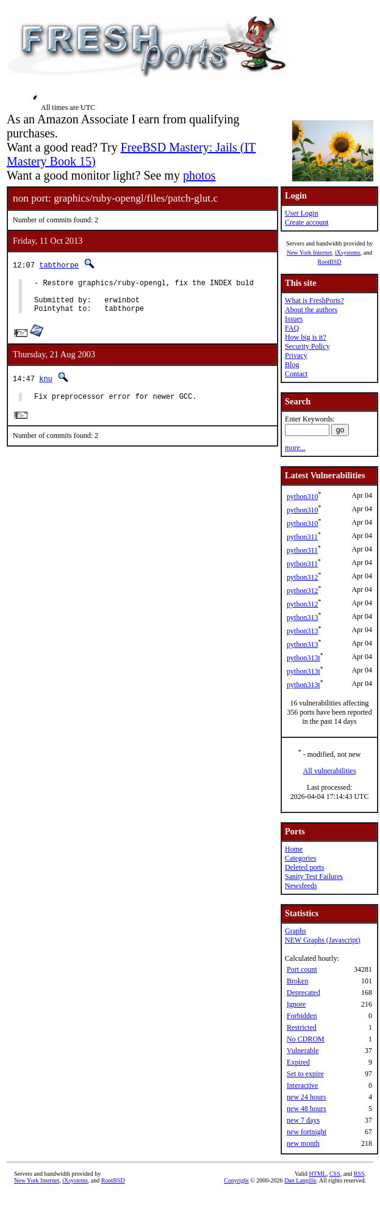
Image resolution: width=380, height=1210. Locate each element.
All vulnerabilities (329, 771)
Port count (302, 969)
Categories (300, 858)
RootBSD (330, 261)
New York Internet (309, 252)
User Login (301, 213)
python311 (302, 537)
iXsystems (347, 252)
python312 (302, 577)
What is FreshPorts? (314, 300)
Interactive (302, 1085)
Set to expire (305, 1074)
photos (199, 175)
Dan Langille (300, 1180)
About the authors (311, 309)
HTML (317, 1173)
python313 (302, 617)
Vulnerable (303, 1050)
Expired (298, 1062)
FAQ (292, 328)
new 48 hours (306, 1108)
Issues (294, 319)
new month (303, 1143)
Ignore (296, 1004)
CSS (334, 1173)
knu (45, 386)
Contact (296, 374)
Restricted (302, 1027)
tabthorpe (59, 265)
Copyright (236, 1180)
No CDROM (305, 1039)
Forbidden (302, 1015)
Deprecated (303, 992)
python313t (303, 658)
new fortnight (306, 1132)
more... (295, 447)
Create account (307, 222)
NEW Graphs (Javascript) (322, 940)
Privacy (296, 355)
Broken (297, 981)
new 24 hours (306, 1097)
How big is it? (305, 337)
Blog (292, 364)
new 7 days (303, 1120)
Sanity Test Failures (314, 876)
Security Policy (307, 346)
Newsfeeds (301, 885)
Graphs (295, 931)
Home (294, 849)
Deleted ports (304, 867)
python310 (302, 496)
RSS (359, 1173)
